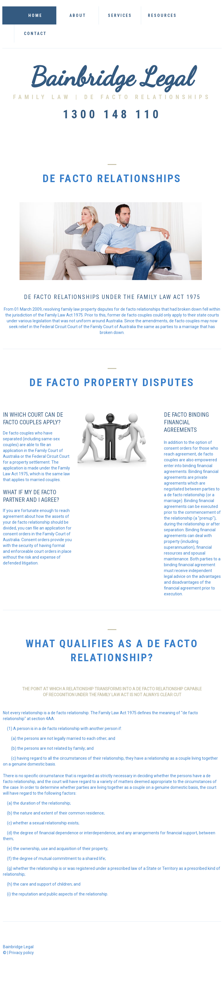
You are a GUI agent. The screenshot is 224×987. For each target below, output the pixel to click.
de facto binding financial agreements (186, 422)
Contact (35, 33)
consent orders (178, 448)
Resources (162, 15)
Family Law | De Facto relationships (112, 97)
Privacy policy (21, 952)
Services (120, 15)
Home (35, 15)
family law (109, 694)
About (77, 15)
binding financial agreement (189, 564)
